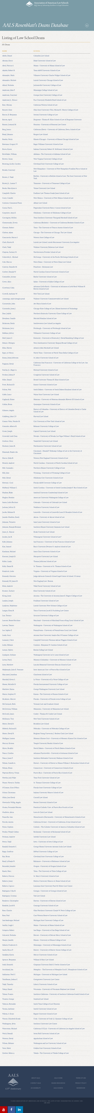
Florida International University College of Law (51, 684)
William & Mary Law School (44, 960)
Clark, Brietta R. (8, 242)
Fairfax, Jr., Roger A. (9, 370)
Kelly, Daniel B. (7, 566)
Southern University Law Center (45, 1024)
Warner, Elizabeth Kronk (11, 1019)
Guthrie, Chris (7, 441)
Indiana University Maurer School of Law (48, 793)
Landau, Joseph (7, 601)
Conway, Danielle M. (9, 267)
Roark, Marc (6, 871)
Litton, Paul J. (7, 660)
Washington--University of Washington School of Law (53, 625)
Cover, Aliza (6, 282)
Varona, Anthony (8, 1009)
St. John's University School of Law (46, 358)
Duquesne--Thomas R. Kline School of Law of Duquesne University (58, 120)
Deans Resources (58, 1083)
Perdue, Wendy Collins (10, 832)
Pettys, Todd (6, 842)
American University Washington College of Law (51, 498)
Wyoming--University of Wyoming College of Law (52, 473)
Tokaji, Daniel (7, 989)
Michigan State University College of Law (48, 920)
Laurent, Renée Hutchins (11, 621)
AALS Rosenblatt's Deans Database (35, 25)
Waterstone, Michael (9, 1029)
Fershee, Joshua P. (8, 375)
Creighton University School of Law (46, 375)
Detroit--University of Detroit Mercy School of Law (52, 935)
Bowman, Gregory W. (10, 144)
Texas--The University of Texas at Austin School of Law (53, 228)
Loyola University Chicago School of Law (48, 80)
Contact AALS (35, 1083)
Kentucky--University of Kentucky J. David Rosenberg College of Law (59, 338)
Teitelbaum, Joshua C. (10, 979)
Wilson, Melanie (8, 1043)
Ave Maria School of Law (42, 304)
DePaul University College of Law (46, 852)
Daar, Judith (6, 314)
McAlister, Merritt (9, 699)
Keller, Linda (7, 561)
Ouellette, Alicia (8, 812)
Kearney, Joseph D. (9, 557)
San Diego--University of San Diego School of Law (52, 930)
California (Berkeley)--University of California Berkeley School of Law (59, 223)
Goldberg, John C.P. (9, 417)
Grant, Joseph (7, 431)
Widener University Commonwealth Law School (51, 299)
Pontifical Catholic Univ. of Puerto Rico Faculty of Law (53, 807)
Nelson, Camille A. (9, 763)
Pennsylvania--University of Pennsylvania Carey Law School (55, 630)
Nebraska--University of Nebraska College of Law (51, 729)
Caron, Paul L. (7, 208)
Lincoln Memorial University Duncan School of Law (52, 665)
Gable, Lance (6, 395)
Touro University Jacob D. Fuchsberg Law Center (51, 611)
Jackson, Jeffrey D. (8, 507)
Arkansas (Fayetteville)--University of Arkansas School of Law (56, 753)
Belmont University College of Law (46, 426)
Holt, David (6, 478)
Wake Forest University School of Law (47, 586)
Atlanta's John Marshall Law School (46, 348)
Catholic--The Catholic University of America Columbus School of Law (59, 827)
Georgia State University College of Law (48, 95)
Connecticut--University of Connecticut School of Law (53, 768)
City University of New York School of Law (49, 421)
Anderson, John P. (8, 90)
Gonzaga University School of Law (46, 906)
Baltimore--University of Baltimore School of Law (52, 861)
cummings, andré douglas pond (13, 299)
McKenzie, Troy (8, 719)
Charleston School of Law (43, 675)
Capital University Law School (44, 431)
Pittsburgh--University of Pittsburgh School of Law (52, 328)
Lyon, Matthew (7, 665)
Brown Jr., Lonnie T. (9, 183)
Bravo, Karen (7, 149)
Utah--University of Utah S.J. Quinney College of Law (53, 1019)
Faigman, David (8, 364)
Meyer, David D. (8, 724)
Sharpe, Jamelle (7, 940)
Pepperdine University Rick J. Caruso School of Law (52, 208)
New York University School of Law (46, 719)
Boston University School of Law (45, 802)
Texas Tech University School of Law (47, 778)
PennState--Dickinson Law (43, 267)
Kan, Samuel (6, 547)
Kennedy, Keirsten (9, 576)
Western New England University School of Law (51, 458)
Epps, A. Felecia (7, 353)
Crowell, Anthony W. (10, 294)
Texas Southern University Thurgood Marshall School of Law (55, 218)
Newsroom (80, 1088)
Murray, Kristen (8, 743)
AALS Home (58, 1078)
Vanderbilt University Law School (46, 441)
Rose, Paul (6, 916)
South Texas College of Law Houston (47, 1004)
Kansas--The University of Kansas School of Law (51, 694)
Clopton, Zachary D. (9, 252)
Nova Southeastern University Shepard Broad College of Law (55, 343)
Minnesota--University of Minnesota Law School (51, 709)
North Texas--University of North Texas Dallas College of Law (56, 353)
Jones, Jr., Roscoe (8, 532)
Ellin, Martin (7, 348)
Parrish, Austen (7, 822)
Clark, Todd (6, 247)
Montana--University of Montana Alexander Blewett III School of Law (59, 400)
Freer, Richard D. (8, 385)
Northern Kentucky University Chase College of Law (53, 314)
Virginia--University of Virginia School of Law (50, 571)
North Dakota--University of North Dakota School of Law (54, 748)
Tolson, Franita (7, 994)
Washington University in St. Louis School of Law (51, 655)
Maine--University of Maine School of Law (49, 925)
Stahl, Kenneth (7, 965)
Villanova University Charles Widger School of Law (52, 75)
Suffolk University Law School (45, 837)
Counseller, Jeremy (9, 277)
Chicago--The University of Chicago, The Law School (53, 233)
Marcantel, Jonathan (9, 675)
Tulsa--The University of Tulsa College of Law (50, 871)
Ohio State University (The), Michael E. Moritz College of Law (56, 110)
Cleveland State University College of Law (49, 164)
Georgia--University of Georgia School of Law (50, 891)
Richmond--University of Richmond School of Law (52, 832)
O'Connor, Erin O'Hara (10, 788)
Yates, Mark (6, 1048)
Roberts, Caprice (8, 886)
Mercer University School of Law (45, 955)
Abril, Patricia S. (8, 66)
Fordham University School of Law (46, 601)
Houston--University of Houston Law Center (50, 125)
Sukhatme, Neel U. (9, 975)
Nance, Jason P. (7, 758)
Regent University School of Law (45, 1014)
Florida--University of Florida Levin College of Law (52, 699)
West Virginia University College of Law (48, 159)
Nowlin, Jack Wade (9, 778)
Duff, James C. (7, 338)
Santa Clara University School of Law (47, 552)
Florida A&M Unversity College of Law (48, 483)
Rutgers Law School (41, 134)
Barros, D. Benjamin (9, 115)
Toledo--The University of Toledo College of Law (51, 1053)
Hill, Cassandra (7, 468)
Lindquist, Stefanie (9, 655)
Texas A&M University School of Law (47, 70)
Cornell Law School (41, 798)
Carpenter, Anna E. (9, 213)
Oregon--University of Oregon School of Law (50, 866)
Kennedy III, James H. (10, 581)
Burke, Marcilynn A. (9, 188)
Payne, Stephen (7, 827)
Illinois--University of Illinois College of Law (50, 940)
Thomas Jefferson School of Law (45, 561)
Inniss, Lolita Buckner (10, 502)
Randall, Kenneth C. (9, 847)
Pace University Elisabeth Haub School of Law (50, 100)
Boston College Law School (43, 650)
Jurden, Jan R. (7, 537)
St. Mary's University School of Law (46, 876)
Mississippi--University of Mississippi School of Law (52, 945)
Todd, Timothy (7, 984)
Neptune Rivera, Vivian (10, 773)
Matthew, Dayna (8, 689)
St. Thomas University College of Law (47, 783)
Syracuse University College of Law (46, 616)
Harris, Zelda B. (8, 458)
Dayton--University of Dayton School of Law (50, 901)
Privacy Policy (80, 1083)
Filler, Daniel (7, 380)
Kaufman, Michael (9, 552)
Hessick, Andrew (8, 463)
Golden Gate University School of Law (47, 1048)
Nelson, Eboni (7, 768)
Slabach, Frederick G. (10, 945)
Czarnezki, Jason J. (9, 309)
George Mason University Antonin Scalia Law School (52, 847)
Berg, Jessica (6, 130)
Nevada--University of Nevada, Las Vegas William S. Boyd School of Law (59, 436)
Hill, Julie (5, 473)
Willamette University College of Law (47, 333)
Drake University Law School (44, 532)
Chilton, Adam (7, 233)
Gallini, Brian (7, 404)
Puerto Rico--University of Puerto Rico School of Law (53, 773)
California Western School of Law (46, 105)
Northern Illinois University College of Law (49, 468)
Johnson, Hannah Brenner (11, 527)
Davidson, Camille (8, 319)
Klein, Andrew (7, 586)
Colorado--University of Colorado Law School (50, 502)
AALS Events (58, 1088)
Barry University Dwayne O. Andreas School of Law (52, 547)
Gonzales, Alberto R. (9, 426)
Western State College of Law (44, 238)
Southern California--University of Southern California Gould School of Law (61, 994)
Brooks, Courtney (8, 170)
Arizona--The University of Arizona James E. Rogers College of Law (58, 596)
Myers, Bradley (7, 748)
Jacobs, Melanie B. (8, 512)
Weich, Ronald (7, 1034)
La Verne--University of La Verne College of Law (51, 680)
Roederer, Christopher (10, 901)
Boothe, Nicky (7, 139)
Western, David (7, 1039)
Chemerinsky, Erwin (10, 223)
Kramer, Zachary (8, 591)
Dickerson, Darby (8, 323)
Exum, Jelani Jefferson (10, 358)
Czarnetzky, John (8, 304)
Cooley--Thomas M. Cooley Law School (48, 714)
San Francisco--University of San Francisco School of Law (54, 542)
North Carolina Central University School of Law (51, 272)
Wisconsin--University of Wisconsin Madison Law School (54, 989)
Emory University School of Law (45, 385)
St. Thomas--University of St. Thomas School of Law (52, 566)
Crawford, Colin (8, 288)
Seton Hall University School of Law (46, 1034)
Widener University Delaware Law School (49, 247)
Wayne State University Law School (46, 395)
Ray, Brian (6, 857)
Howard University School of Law (46, 370)
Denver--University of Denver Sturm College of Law (52, 950)
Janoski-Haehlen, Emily (10, 517)
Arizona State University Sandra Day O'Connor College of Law (56, 635)
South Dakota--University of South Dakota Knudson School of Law (58, 390)
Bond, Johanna (7, 134)
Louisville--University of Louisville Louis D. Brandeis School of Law (58, 512)
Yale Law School (39, 896)
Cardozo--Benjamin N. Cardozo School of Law (50, 645)
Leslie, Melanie (7, 645)
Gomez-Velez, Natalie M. (11, 421)
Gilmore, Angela (8, 410)
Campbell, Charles (9, 193)
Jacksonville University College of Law (47, 85)
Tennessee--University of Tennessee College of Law (52, 183)
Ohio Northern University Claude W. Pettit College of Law (55, 911)
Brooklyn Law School (41, 724)
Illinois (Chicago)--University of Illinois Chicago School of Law (56, 139)
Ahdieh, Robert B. (8, 70)
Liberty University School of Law (45, 984)
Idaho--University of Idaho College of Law (49, 282)
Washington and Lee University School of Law (50, 1043)
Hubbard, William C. (9, 488)
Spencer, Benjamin (9, 960)
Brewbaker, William (9, 154)
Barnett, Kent (7, 110)
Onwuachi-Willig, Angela (11, 802)
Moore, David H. (8, 734)
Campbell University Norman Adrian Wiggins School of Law (55, 640)
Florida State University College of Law (48, 788)
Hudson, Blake (7, 493)
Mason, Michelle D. (9, 684)
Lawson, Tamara (8, 625)
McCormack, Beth (9, 704)
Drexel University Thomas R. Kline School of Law (51, 380)
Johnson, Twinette (8, 522)
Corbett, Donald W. (9, 272)
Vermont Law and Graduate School (46, 704)
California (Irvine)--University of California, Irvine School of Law (57, 822)
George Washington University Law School (49, 689)
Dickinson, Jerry (8, 328)
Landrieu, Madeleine (9, 606)
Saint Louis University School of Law (47, 522)
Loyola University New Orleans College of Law (50, 606)
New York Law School (41, 294)
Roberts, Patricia (8, 876)
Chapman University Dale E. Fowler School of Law (52, 965)
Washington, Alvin (9, 1024)
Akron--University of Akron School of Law (49, 517)
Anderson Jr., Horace (9, 100)
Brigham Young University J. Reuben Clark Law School (53, 734)
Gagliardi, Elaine (8, 400)
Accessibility (36, 1088)
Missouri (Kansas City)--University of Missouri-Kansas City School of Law (60, 738)
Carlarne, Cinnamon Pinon (12, 203)
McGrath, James (8, 714)
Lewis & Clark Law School (43, 812)
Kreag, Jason (6, 596)
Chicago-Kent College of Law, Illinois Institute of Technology (56, 309)
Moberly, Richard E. (9, 729)
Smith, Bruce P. (7, 950)
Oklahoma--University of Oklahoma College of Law (52, 213)
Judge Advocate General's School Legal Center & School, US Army (57, 576)
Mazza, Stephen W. (9, 694)
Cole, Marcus (7, 262)
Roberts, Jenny (7, 881)
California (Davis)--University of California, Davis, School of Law (57, 130)
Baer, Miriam (7, 105)
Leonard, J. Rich (8, 640)
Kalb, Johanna (7, 542)
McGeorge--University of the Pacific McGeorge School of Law (56, 257)
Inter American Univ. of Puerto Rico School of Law (52, 670)
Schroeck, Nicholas (9, 935)
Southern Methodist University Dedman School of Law (53, 758)
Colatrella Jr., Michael (10, 257)
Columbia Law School (41, 56)
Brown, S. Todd (7, 177)
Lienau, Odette (7, 650)
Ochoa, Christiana (8, 793)
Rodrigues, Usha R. (9, 891)
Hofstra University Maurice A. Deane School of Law (52, 881)
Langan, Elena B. (8, 611)
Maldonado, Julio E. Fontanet (12, 670)
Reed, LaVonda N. (8, 861)
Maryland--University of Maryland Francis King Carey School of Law (59, 621)
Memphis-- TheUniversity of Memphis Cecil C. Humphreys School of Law (60, 970)
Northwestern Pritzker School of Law (47, 252)
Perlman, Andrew (8, 837)
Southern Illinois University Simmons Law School (51, 527)
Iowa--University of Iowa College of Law (48, 842)
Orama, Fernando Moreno (11, 807)
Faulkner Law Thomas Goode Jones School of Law (51, 193)
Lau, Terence (6, 616)
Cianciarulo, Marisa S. (10, 238)
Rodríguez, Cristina (9, 896)
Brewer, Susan (7, 159)
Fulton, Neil (6, 390)
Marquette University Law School (46, 557)
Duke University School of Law (45, 61)
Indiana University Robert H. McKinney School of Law (53, 149)
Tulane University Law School (44, 188)
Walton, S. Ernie (8, 1014)
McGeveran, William (9, 709)
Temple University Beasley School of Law (48, 743)
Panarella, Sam (7, 817)
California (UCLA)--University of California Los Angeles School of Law (59, 1029)
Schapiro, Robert (8, 930)
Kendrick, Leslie (8, 571)
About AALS (35, 1078)
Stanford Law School (41, 999)
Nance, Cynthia (7, 753)
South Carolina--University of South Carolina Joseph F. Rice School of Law (60, 488)
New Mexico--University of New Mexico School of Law (53, 198)
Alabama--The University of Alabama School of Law (52, 154)
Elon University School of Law (44, 591)
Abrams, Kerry (7, 61)
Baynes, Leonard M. (9, 125)
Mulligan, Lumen (8, 738)
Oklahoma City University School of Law (48, 478)
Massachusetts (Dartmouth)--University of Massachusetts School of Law (59, 817)
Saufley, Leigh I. (8, 925)
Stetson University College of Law (46, 115)
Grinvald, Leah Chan (9, 436)
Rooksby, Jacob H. (8, 906)
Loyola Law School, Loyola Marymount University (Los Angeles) (56, 242)
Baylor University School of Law (45, 277)
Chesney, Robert (8, 228)
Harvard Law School (41, 417)
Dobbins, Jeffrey (8, 333)
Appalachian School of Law (43, 1039)
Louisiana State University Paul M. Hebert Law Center (53, 886)
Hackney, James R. (8, 446)
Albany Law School (40, 203)
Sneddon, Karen (8, 955)
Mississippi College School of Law (46, 90)
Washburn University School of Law (46, 507)
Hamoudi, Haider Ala (10, 452)
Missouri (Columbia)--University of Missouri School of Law (55, 660)
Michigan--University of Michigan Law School (50, 975)
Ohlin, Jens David (8, 798)
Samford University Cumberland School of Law (51, 493)
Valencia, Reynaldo (9, 1004)
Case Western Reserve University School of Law (50, 916)
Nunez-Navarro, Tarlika (11, 783)
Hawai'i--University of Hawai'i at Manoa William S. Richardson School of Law (61, 763)
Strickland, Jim (7, 970)
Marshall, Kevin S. (8, 680)
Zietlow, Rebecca (8, 1053)
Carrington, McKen (9, 218)
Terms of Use (81, 1078)
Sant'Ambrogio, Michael (10, 920)
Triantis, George (8, 999)
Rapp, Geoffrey (7, 852)
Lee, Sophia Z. (7, 630)
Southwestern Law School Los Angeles (47, 323)
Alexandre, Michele (9, 80)
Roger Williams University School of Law (48, 144)
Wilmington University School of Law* (48, 537)
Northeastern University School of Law (48, 446)
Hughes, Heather (8, 498)
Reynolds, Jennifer (9, 866)
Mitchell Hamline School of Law (45, 319)
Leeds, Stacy (6, 635)
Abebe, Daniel (7, 56)
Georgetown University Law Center (46, 979)
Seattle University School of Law (45, 1009)
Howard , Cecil (7, 483)
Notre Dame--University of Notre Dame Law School (52, 262)
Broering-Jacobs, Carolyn (11, 164)
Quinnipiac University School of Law (47, 404)
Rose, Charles (7, 911)
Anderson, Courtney (9, 95)
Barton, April (7, 120)
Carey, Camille (7, 198)
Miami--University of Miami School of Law (49, 66)
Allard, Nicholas (8, 85)
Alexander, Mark (8, 75)
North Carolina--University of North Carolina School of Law (56, 463)
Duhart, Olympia (8, 343)
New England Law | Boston (43, 581)
